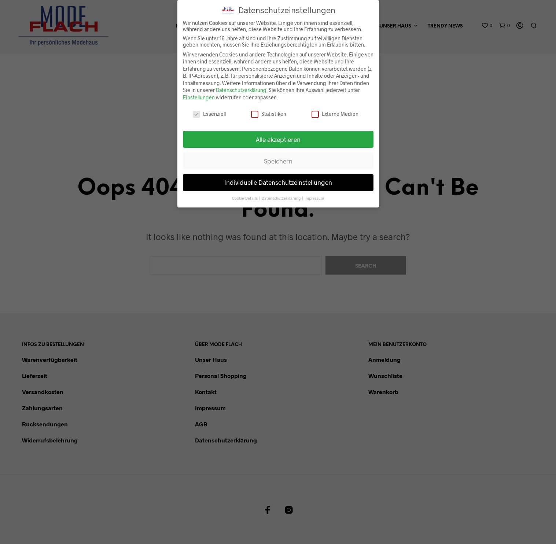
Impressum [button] (314, 194)
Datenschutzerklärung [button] (281, 194)
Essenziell (209, 109)
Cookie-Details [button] (245, 194)
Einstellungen (199, 93)
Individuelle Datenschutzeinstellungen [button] (278, 178)
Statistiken (268, 109)
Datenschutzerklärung (241, 86)
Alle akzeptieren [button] (278, 135)
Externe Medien (335, 109)
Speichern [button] (278, 156)
